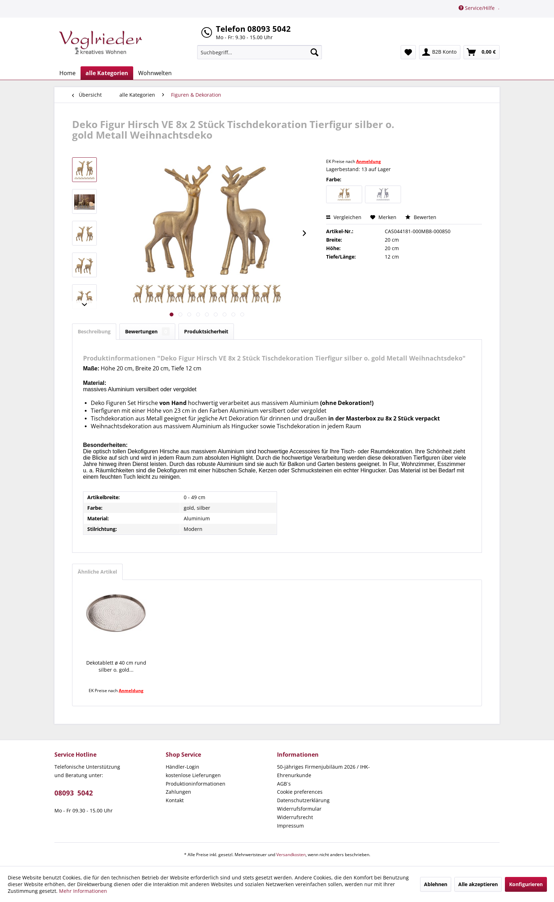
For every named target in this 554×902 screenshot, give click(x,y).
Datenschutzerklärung (303, 800)
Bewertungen (147, 331)
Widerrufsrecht (295, 817)
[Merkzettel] (408, 52)
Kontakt (175, 800)
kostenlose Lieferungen (193, 775)
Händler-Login (182, 766)
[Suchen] (314, 52)
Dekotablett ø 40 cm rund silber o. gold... (116, 666)
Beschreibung (94, 331)
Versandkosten (291, 855)
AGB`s (284, 783)
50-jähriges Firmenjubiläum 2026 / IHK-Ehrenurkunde (323, 771)
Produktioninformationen (195, 783)
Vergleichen (343, 217)
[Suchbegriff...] (259, 52)
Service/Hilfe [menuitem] (477, 8)
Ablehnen (435, 884)
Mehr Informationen (83, 891)
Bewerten (420, 217)
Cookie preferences (300, 791)
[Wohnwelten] (155, 73)
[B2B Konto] (439, 52)
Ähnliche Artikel (97, 571)
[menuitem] (259, 52)
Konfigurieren (526, 884)
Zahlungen (178, 791)
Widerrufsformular (299, 808)
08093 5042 (73, 793)
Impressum (290, 825)
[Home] (67, 73)
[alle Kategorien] (107, 73)
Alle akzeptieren (478, 884)
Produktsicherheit (206, 331)
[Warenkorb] (482, 52)
